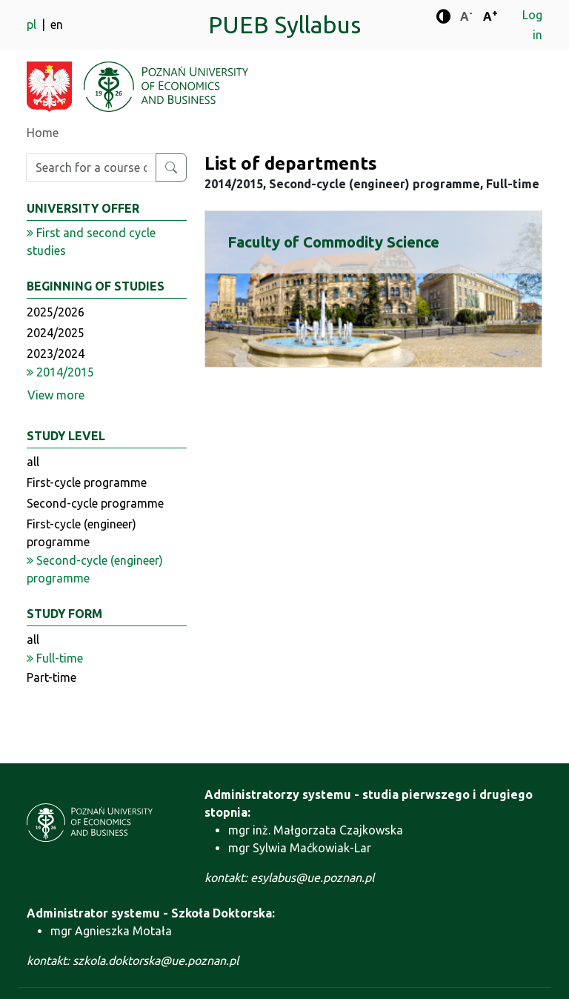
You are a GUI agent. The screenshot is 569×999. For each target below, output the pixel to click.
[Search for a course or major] (171, 167)
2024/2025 (55, 332)
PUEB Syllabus (284, 24)
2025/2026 (55, 312)
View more (55, 395)
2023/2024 (55, 353)
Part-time (51, 677)
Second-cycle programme (95, 503)
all (33, 461)
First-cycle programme (87, 482)
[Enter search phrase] (91, 167)
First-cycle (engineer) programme (81, 532)
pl (33, 24)
